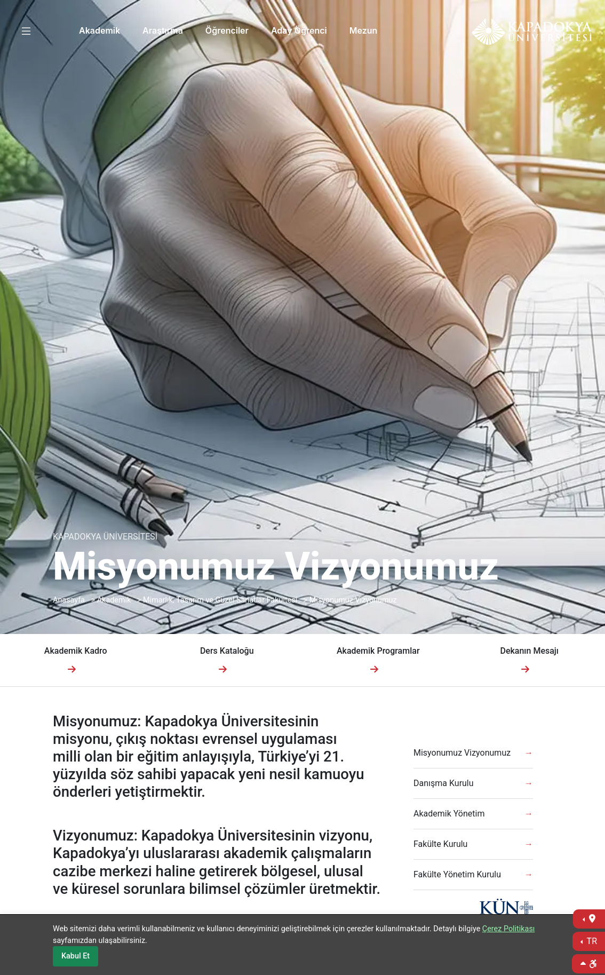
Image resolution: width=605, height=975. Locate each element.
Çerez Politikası (508, 928)
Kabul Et (75, 956)
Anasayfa (69, 600)
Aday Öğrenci (299, 30)
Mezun (363, 30)
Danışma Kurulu (443, 783)
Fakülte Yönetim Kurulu (457, 874)
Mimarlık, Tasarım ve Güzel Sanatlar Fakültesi (220, 600)
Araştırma (162, 30)
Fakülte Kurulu (440, 844)
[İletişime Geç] (589, 919)
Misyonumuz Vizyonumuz (353, 600)
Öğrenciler (227, 30)
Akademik (99, 30)
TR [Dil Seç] (591, 941)
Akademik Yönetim (448, 813)
